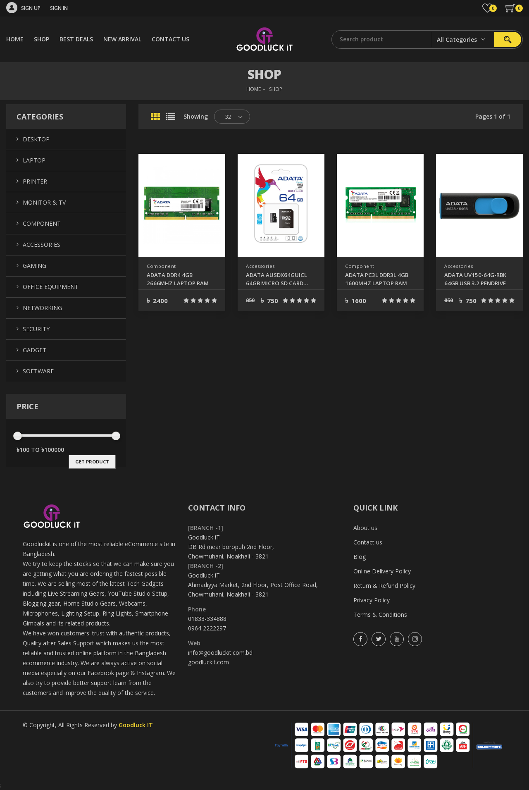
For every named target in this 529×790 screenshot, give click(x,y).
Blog (359, 557)
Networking (42, 308)
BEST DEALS (76, 39)
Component (162, 266)
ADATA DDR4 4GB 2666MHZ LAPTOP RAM (175, 279)
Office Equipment (51, 287)
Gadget (34, 350)
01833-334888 (207, 619)
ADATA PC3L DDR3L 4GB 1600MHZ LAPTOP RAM (376, 279)
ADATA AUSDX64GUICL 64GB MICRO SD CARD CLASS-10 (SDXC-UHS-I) (280, 279)
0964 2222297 (207, 628)
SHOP (41, 39)
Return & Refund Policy (384, 586)
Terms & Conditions (380, 614)
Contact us (367, 542)
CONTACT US (170, 39)
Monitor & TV (44, 202)
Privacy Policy (371, 600)
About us (365, 528)
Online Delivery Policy (382, 571)
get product (92, 461)
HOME (15, 39)
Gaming (34, 266)
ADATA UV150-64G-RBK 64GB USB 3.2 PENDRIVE (475, 279)
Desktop (36, 139)
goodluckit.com (208, 662)
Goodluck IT (136, 725)
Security (36, 329)
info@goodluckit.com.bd (220, 652)
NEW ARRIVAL (122, 39)
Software (38, 371)
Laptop (34, 160)
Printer (35, 181)
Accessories (262, 266)
